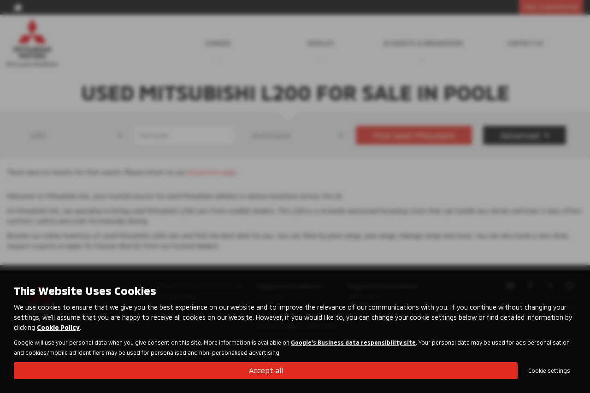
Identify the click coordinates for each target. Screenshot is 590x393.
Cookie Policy (58, 327)
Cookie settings (549, 370)
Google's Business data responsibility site (353, 342)
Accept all (266, 370)
